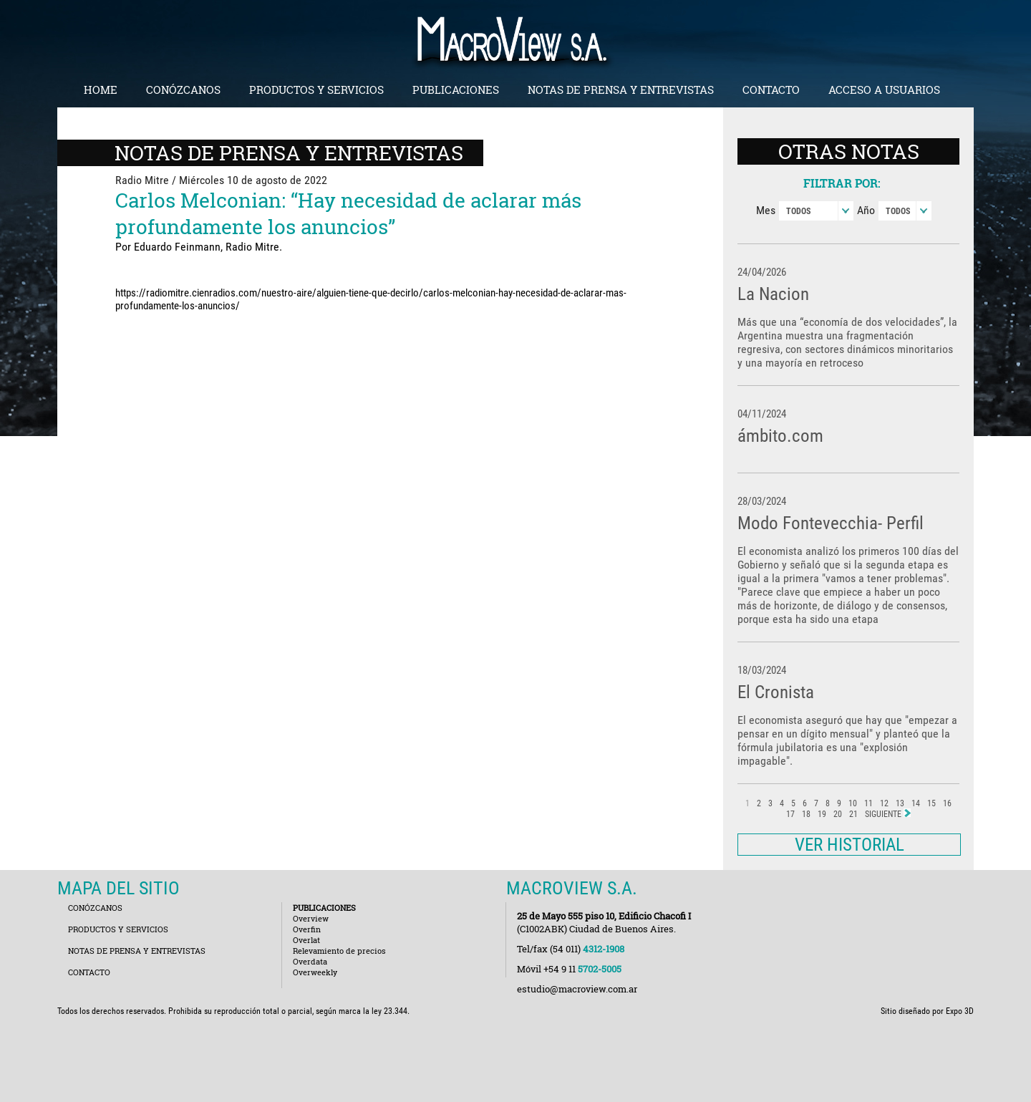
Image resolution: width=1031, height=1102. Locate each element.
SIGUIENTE (888, 813)
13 (900, 803)
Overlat (306, 939)
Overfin (307, 929)
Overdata (310, 961)
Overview (311, 918)
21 (853, 814)
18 (806, 814)
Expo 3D (960, 1011)
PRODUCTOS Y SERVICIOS (316, 89)
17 (790, 814)
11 (868, 803)
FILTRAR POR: (842, 182)
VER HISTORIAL (849, 844)
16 (947, 803)
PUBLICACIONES (455, 89)
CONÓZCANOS (183, 89)
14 (915, 803)
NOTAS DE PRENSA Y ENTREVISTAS (621, 89)
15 (931, 803)
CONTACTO (771, 89)
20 (837, 814)
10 (852, 803)
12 (884, 803)
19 (822, 814)
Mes (765, 210)
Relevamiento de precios (339, 950)
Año (866, 210)
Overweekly (315, 972)
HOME (100, 89)
